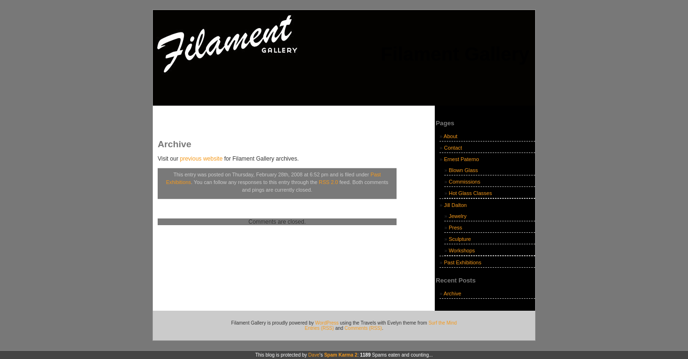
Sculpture (460, 239)
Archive (453, 293)
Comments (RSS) (363, 328)
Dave (313, 355)
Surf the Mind (443, 323)
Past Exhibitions (462, 262)
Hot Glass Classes (470, 193)
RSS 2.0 (328, 182)
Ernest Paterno (461, 159)
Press (455, 227)
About (451, 136)
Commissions (464, 182)
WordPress (327, 323)
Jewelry (457, 216)
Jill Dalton (455, 205)
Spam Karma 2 (340, 355)
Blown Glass (463, 170)
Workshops (462, 250)
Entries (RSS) (319, 328)
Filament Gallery (455, 54)
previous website (201, 158)
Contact (453, 148)
